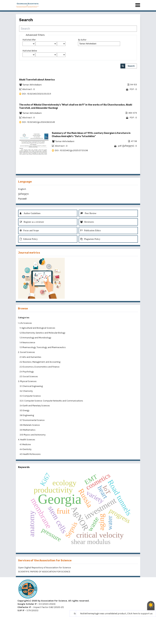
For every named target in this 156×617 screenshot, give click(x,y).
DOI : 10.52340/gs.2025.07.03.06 (71, 150)
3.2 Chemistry (26, 391)
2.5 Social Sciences (29, 376)
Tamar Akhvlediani (32, 84)
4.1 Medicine (25, 444)
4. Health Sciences (26, 439)
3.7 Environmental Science (32, 420)
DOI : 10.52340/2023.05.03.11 (36, 93)
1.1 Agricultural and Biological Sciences (38, 328)
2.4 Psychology (27, 371)
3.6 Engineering (27, 415)
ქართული (23, 194)
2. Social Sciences (26, 352)
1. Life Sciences (25, 323)
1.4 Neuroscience (28, 342)
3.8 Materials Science (30, 425)
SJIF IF (20, 610)
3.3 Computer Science (30, 396)
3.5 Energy (25, 410)
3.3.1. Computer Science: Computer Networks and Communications (51, 401)
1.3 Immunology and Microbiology (36, 337)
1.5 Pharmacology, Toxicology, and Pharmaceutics (43, 347)
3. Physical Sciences (27, 381)
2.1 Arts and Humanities (31, 357)
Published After (29, 40)
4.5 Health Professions (30, 454)
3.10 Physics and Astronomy (33, 435)
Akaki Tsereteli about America (37, 79)
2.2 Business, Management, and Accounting (40, 362)
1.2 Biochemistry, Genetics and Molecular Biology (43, 333)
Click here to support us (140, 613)
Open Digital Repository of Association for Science (44, 567)
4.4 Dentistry (26, 449)
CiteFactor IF (24, 607)
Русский (22, 198)
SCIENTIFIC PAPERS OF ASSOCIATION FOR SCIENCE (44, 571)
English (22, 189)
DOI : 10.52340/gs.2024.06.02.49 (38, 122)
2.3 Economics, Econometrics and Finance (40, 367)
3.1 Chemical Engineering (31, 386)
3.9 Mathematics (28, 430)
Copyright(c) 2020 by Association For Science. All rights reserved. (53, 600)
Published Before (29, 51)
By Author (82, 40)
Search (131, 66)
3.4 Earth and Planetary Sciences (35, 405)
